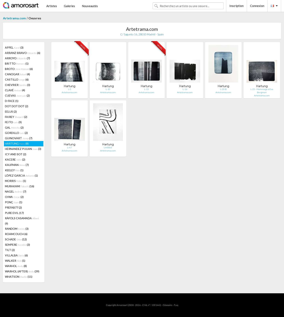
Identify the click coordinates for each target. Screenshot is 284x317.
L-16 (185, 89)
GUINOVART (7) (18, 138)
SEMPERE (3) (17, 244)
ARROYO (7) (17, 58)
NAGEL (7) (15, 191)
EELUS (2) (11, 111)
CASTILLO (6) (17, 79)
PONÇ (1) (13, 202)
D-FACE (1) (11, 101)
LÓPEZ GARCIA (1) (21, 175)
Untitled (108, 147)
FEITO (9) (13, 122)
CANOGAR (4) (17, 74)
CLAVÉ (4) (15, 90)
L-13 (146, 89)
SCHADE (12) (16, 239)
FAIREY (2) (16, 117)
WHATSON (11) (18, 276)
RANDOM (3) (17, 228)
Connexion (257, 6)
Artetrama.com (14, 18)
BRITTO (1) (17, 63)
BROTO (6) (19, 69)
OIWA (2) (14, 196)
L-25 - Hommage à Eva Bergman (261, 91)
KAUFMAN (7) (17, 164)
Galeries (69, 6)
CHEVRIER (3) (17, 85)
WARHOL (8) (16, 266)
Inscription (236, 6)
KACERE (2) (15, 159)
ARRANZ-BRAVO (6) (22, 53)
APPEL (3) (14, 47)
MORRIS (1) (15, 180)
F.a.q (176, 305)
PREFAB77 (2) (13, 207)
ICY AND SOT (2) (15, 154)
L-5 (69, 89)
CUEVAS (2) (17, 95)
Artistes (51, 6)
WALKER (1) (15, 260)
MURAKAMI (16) (19, 186)
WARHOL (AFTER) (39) (22, 271)
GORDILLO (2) (16, 133)
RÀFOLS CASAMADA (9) (22, 220)
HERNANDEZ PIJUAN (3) (23, 149)
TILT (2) (10, 250)
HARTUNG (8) (17, 143)
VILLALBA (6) (16, 255)
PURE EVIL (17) (14, 212)
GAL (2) (14, 127)
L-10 (108, 89)
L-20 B (223, 89)
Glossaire (167, 305)
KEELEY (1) (14, 170)
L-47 (69, 147)
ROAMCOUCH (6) (16, 234)
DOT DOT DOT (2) (16, 106)
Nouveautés (90, 6)
